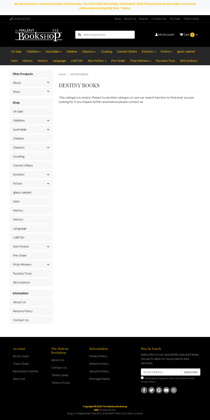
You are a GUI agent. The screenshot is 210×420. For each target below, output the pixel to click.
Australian (52, 51)
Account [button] (164, 34)
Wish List (19, 379)
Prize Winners (139, 61)
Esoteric (147, 51)
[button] (48, 120)
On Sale (175, 18)
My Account (21, 356)
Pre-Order (118, 61)
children (71, 51)
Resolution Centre (25, 371)
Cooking (106, 51)
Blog (118, 18)
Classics (88, 51)
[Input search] (109, 34)
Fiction (165, 51)
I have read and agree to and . (167, 379)
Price (32, 91)
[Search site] (79, 34)
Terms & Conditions (179, 378)
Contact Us (159, 18)
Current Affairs (127, 51)
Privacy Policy (98, 356)
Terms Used (191, 18)
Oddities (32, 51)
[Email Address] (161, 372)
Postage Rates (99, 379)
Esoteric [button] (19, 174)
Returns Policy (22, 311)
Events (143, 18)
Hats (14, 61)
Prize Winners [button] (22, 264)
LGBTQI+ (77, 61)
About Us (130, 18)
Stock (32, 82)
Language (59, 61)
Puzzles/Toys (165, 61)
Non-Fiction (96, 61)
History (28, 61)
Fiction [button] (17, 183)
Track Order (21, 364)
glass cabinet (186, 51)
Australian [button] (20, 129)
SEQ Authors (188, 61)
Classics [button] (19, 147)
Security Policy (99, 371)
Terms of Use (60, 383)
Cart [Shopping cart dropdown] (187, 35)
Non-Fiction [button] (21, 246)
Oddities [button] (19, 120)
